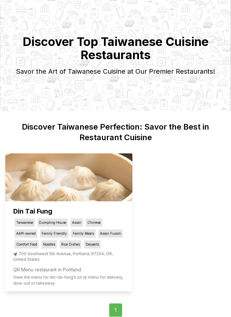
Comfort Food (26, 244)
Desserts (92, 244)
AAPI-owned (26, 233)
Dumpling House (52, 222)
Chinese (94, 222)
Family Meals (83, 233)
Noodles (49, 244)
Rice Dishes (70, 244)
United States (26, 259)
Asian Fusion (110, 233)
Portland (81, 253)
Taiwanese (24, 222)
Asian (76, 222)
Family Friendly (54, 233)
